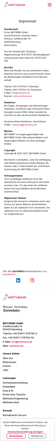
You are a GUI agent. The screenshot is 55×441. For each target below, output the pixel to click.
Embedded (9, 386)
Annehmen (16, 436)
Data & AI (8, 390)
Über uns (8, 358)
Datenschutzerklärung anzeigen (25, 432)
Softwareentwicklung (15, 382)
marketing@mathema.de (24, 124)
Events (7, 365)
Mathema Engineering (15, 398)
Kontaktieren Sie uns (15, 415)
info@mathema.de (20, 93)
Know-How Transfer (14, 394)
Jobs (5, 369)
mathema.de (13, 345)
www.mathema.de (22, 96)
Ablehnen (37, 436)
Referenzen (9, 362)
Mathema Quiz (11, 402)
